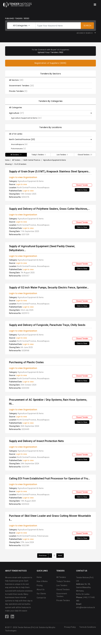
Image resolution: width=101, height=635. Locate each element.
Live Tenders (61, 585)
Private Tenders (18, 91)
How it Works (42, 581)
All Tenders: (16, 155)
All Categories (20, 25)
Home (7, 160)
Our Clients (41, 594)
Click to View (82, 190)
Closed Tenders (63, 589)
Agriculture (16, 113)
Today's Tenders (63, 581)
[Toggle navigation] (95, 5)
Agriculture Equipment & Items (26, 118)
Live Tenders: (62, 155)
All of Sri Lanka (15, 134)
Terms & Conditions (87, 627)
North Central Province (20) (22, 139)
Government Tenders (21, 85)
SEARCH (87, 25)
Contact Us (41, 598)
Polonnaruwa (18, 148)
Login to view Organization (23, 177)
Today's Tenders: (39, 155)
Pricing (39, 585)
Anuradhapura (19, 144)
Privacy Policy (70, 627)
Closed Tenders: (85, 155)
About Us (40, 589)
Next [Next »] (60, 555)
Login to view (21, 184)
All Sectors (16, 80)
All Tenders (16, 160)
